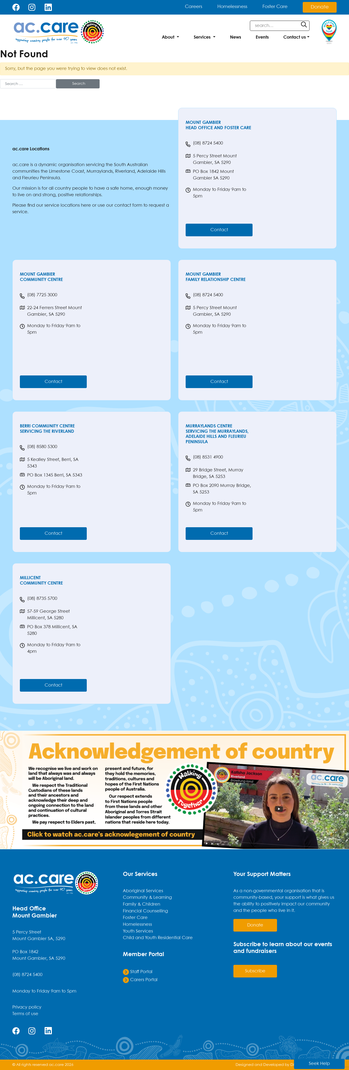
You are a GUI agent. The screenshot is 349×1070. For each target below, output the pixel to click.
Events (262, 37)
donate (255, 925)
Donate (320, 7)
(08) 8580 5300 (38, 448)
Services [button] (202, 37)
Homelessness (225, 7)
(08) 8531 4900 (204, 458)
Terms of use (25, 1014)
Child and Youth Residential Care (158, 937)
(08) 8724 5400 (204, 144)
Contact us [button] (294, 37)
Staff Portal (137, 970)
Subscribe (255, 971)
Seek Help (326, 1063)
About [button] (168, 37)
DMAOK (297, 1064)
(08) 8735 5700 (38, 599)
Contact (219, 230)
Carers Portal (140, 978)
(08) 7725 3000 (38, 296)
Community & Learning (147, 897)
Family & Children (141, 904)
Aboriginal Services (143, 891)
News (235, 37)
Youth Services (138, 930)
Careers (182, 7)
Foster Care (272, 7)
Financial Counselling (145, 911)
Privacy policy (26, 1007)
